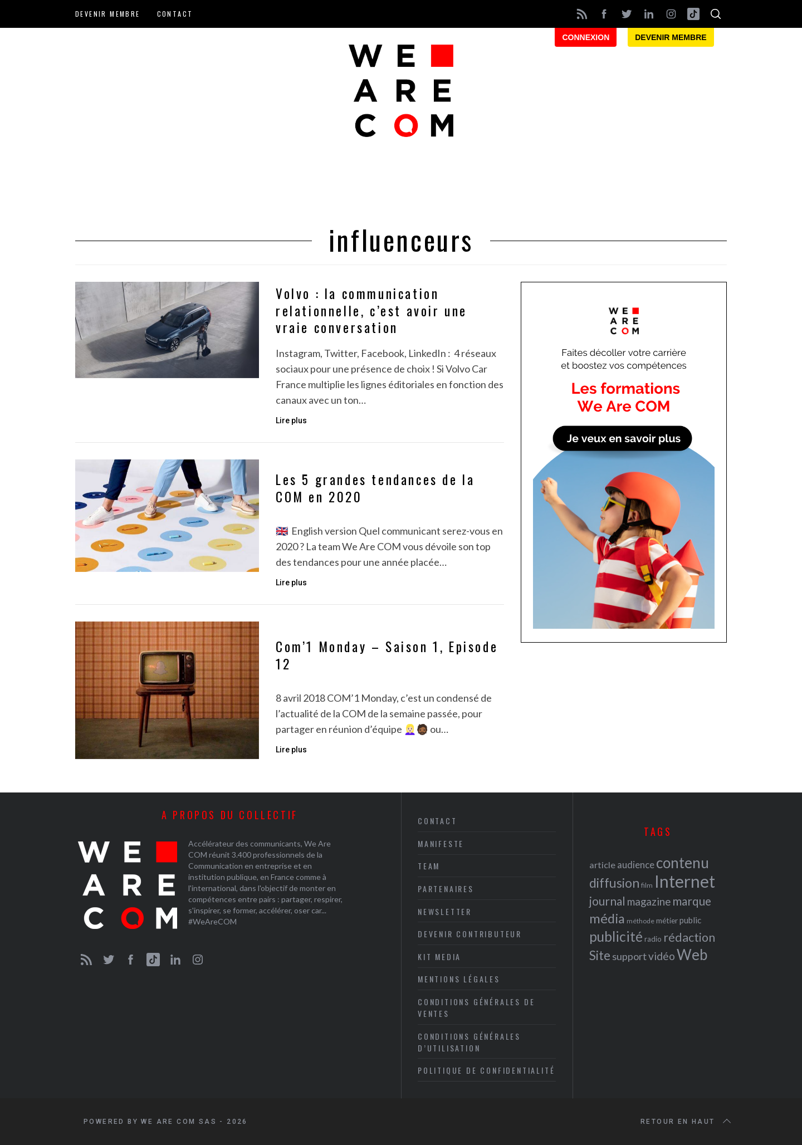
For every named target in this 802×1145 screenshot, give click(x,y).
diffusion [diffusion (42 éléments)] (614, 882)
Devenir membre (107, 13)
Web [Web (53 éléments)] (692, 954)
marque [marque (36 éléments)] (691, 901)
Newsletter (445, 911)
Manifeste (441, 843)
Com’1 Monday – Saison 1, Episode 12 (387, 655)
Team (429, 866)
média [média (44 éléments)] (607, 918)
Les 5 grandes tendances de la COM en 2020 (375, 488)
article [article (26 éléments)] (602, 864)
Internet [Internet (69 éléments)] (684, 881)
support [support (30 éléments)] (629, 956)
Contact (175, 13)
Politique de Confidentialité (486, 1070)
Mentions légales (459, 979)
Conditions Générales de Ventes (476, 1007)
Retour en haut (686, 1121)
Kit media (439, 956)
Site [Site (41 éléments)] (599, 955)
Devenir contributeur (470, 934)
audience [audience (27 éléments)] (635, 864)
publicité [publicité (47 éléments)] (616, 936)
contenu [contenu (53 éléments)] (682, 863)
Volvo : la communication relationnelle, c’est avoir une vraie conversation (371, 310)
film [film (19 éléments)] (647, 885)
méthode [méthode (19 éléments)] (640, 921)
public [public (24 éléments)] (690, 920)
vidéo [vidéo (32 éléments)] (661, 956)
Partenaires (446, 888)
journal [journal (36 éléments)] (607, 901)
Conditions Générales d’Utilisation (469, 1042)
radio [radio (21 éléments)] (653, 938)
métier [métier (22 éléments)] (667, 920)
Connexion (585, 37)
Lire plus (291, 420)
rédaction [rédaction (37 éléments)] (689, 937)
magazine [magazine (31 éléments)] (649, 901)
